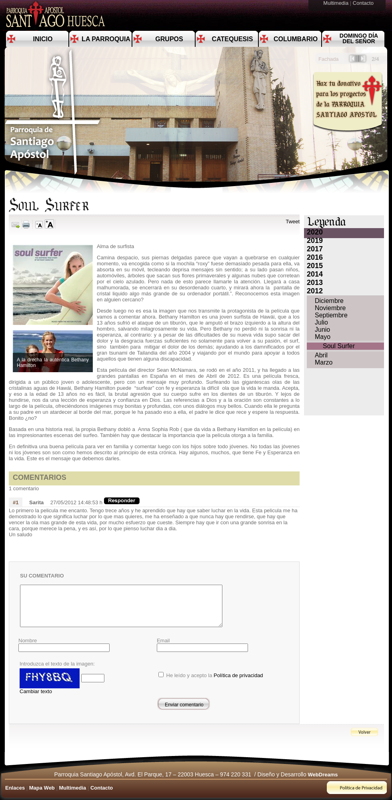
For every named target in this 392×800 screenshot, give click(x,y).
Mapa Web (42, 788)
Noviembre (330, 308)
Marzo (323, 362)
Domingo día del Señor (359, 38)
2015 (315, 266)
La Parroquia (106, 39)
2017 (315, 249)
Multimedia (336, 3)
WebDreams (323, 775)
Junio (322, 329)
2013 (315, 283)
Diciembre (329, 300)
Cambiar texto (36, 691)
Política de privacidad (238, 675)
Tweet (293, 222)
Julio (321, 322)
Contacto (364, 3)
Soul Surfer (339, 346)
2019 (315, 241)
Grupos (169, 39)
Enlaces (15, 788)
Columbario (296, 39)
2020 (315, 232)
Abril (321, 355)
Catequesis (232, 39)
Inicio (43, 39)
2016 (315, 257)
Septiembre (331, 315)
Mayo (322, 336)
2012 (315, 291)
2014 (315, 274)
